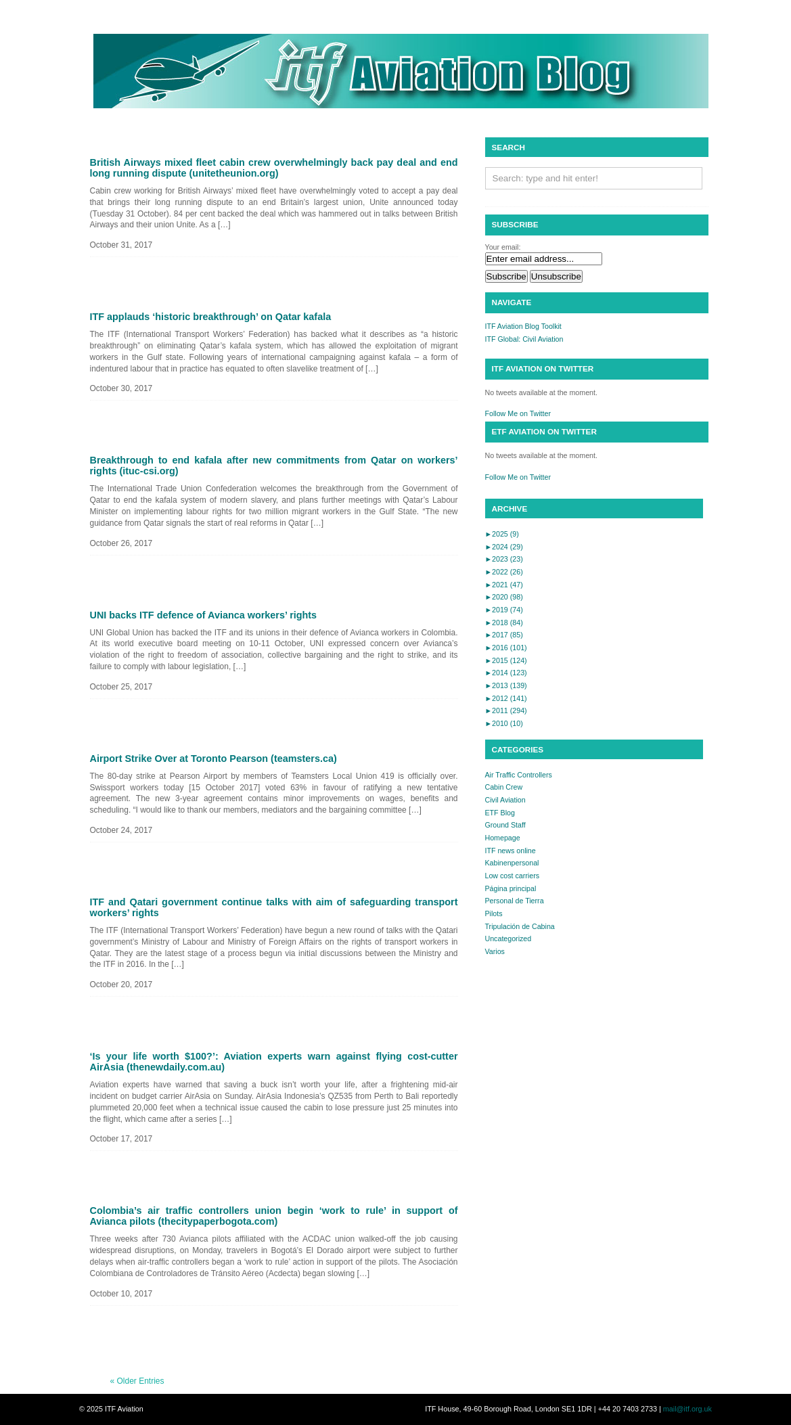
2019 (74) (504, 610)
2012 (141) (506, 698)
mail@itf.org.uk (687, 1409)
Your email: (503, 247)
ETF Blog (500, 813)
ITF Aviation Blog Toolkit (523, 326)
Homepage (502, 838)
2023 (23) (504, 559)
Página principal (511, 888)
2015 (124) (506, 660)
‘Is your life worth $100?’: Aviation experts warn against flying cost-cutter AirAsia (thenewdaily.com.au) (274, 1061)
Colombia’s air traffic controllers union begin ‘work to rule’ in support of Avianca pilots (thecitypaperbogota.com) (274, 1216)
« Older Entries (137, 1381)
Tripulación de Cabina (520, 926)
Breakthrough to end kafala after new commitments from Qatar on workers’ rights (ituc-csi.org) (274, 465)
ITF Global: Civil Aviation (524, 339)
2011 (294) (506, 710)
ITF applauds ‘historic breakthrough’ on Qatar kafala (211, 316)
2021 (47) (504, 585)
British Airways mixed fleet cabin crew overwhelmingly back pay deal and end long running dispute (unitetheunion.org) (274, 168)
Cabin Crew (504, 787)
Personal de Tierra (514, 901)
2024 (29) (504, 547)
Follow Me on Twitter (518, 413)
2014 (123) (506, 673)
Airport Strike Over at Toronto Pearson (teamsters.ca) (213, 758)
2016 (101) (506, 647)
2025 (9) (502, 534)
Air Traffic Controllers (518, 775)
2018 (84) (504, 622)
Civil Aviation (505, 800)
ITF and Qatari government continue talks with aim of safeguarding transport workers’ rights (274, 907)
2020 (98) (504, 597)
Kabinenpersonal (512, 863)
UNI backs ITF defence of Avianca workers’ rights (203, 615)
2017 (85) (504, 635)
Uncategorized (508, 938)
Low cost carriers (512, 876)
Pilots (494, 913)
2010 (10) (504, 723)
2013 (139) (506, 685)
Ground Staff (505, 825)
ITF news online (510, 850)
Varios (495, 951)
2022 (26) (504, 572)
